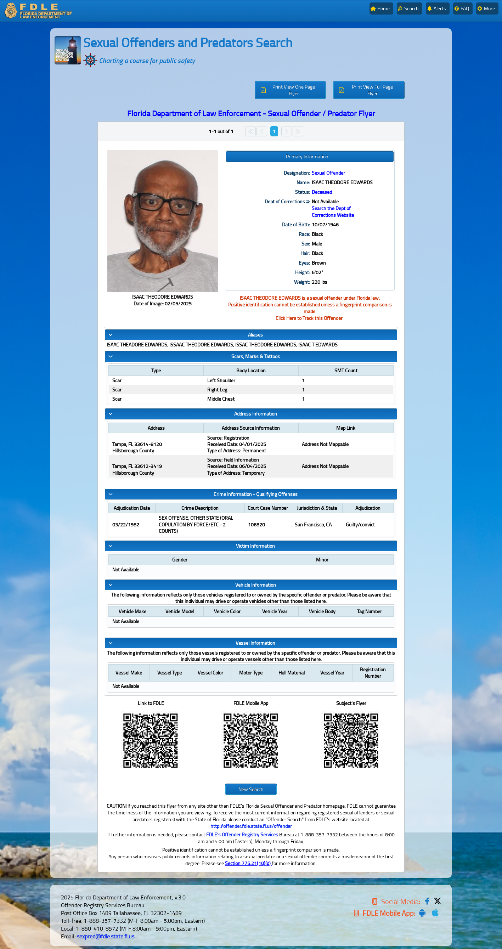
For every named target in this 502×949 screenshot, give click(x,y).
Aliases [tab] (185, 334)
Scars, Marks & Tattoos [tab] (194, 356)
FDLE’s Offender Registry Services (242, 837)
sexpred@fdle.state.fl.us (105, 939)
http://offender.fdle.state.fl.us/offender (251, 829)
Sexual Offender (328, 172)
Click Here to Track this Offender (309, 318)
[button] (290, 90)
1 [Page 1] (274, 131)
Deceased (322, 191)
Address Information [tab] (192, 414)
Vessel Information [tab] (191, 645)
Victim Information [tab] (191, 547)
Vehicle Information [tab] (192, 587)
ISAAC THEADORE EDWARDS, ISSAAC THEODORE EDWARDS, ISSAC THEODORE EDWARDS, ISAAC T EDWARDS (222, 344)
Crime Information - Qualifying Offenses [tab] (202, 495)
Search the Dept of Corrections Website (333, 211)
